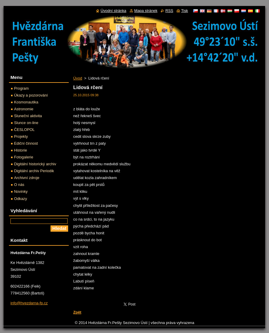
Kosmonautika (26, 102)
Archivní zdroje (26, 177)
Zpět (77, 312)
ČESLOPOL (24, 129)
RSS (169, 10)
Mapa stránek (146, 10)
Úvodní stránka (113, 10)
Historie (20, 150)
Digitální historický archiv (35, 164)
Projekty (21, 136)
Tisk (184, 10)
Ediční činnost (26, 143)
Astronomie (23, 109)
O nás (19, 184)
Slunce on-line (26, 122)
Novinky (21, 191)
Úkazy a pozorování (31, 95)
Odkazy (20, 198)
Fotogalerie (23, 157)
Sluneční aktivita (28, 116)
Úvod (77, 78)
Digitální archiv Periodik (34, 171)
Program (21, 88)
